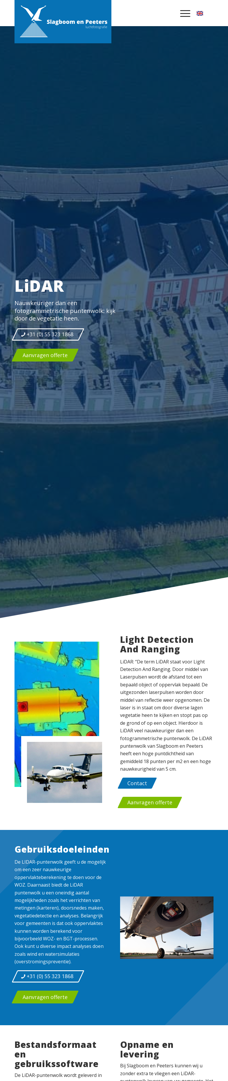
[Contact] (137, 783)
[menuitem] (183, 13)
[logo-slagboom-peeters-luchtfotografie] (62, 21)
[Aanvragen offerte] (45, 355)
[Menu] (183, 13)
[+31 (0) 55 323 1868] (48, 334)
